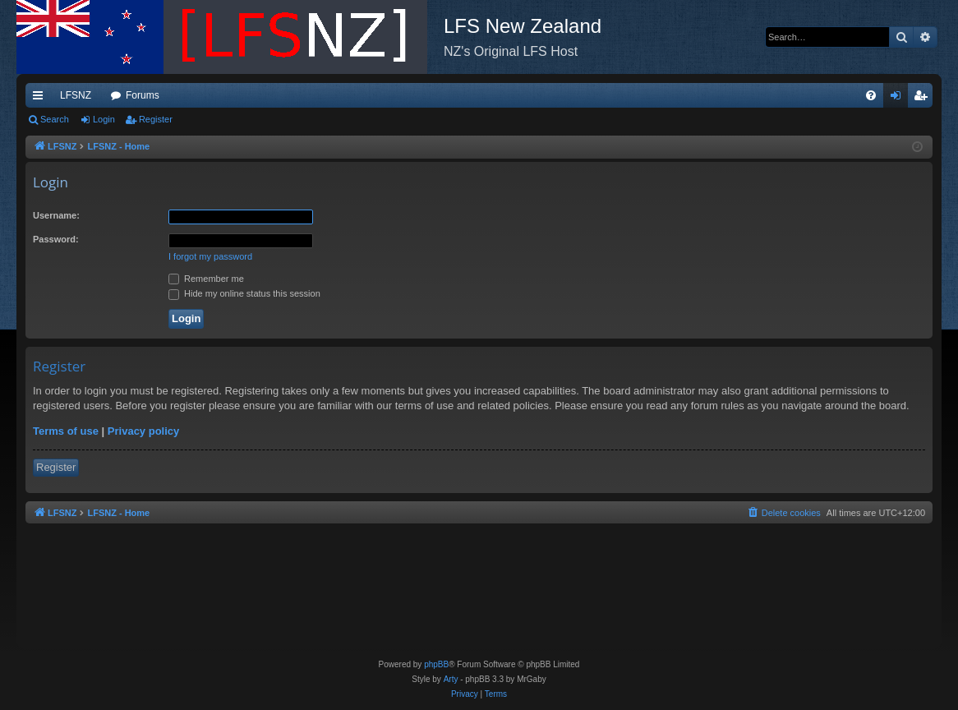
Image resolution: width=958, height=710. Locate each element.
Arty (451, 679)
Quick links (41, 99)
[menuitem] (871, 95)
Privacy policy (143, 431)
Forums (142, 95)
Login (104, 119)
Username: (56, 215)
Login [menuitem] (899, 99)
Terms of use (66, 431)
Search (54, 119)
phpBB (436, 664)
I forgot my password (210, 256)
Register (156, 119)
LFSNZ (75, 95)
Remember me (206, 279)
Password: (56, 239)
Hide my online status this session (244, 293)
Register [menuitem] (924, 99)
